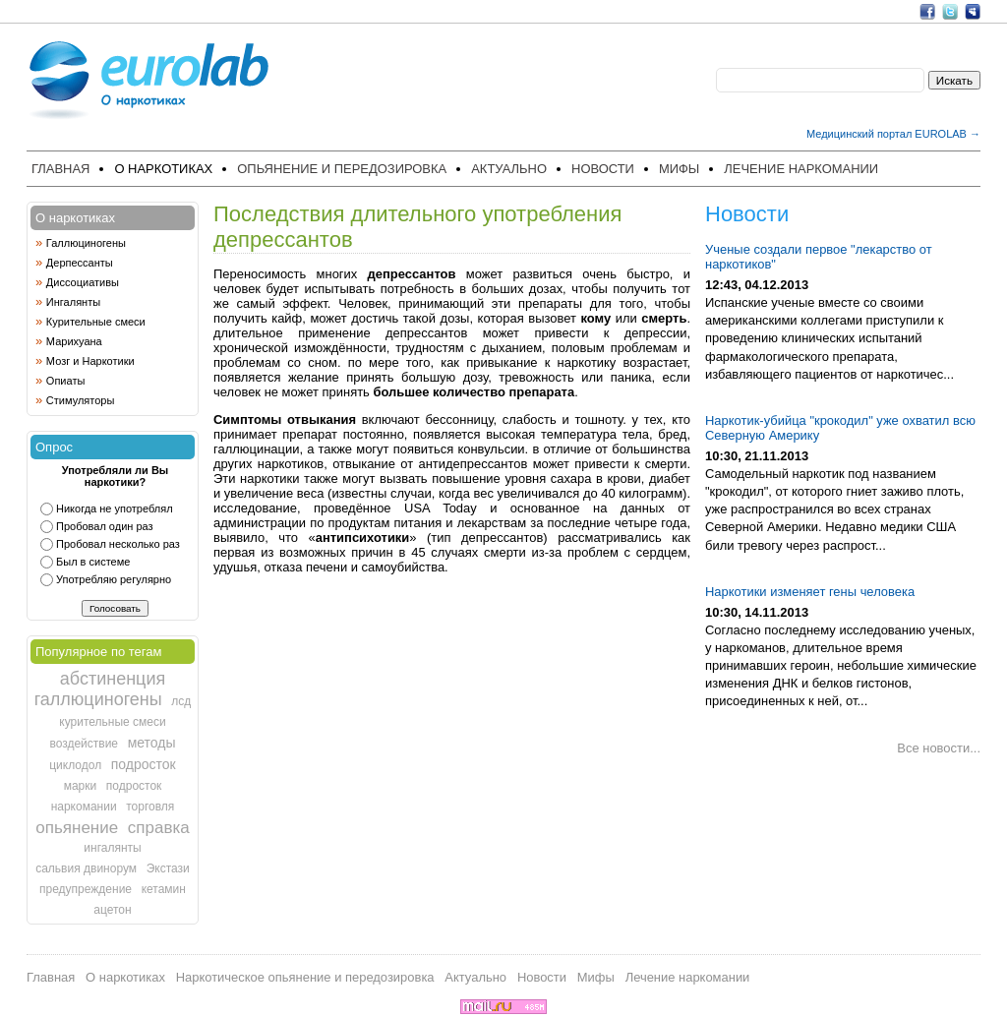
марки (80, 786)
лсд (181, 701)
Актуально (509, 168)
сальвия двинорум (86, 868)
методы (152, 742)
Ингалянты (73, 302)
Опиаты (65, 381)
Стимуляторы (80, 400)
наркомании (84, 806)
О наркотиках (163, 168)
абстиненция (112, 678)
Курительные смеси (96, 322)
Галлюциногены (86, 243)
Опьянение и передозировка (341, 168)
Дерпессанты (79, 263)
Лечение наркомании (801, 168)
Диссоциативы (82, 282)
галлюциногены (98, 699)
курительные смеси (112, 722)
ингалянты (112, 848)
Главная (60, 168)
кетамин (164, 889)
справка (159, 827)
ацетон (112, 910)
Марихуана (74, 341)
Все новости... (938, 748)
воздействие (83, 743)
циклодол (75, 765)
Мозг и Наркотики (90, 361)
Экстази (168, 868)
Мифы (679, 168)
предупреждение (85, 889)
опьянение (76, 827)
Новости (602, 168)
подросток (143, 764)
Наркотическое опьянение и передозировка (305, 977)
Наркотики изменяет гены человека (810, 591)
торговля (150, 806)
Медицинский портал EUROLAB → (893, 134)
